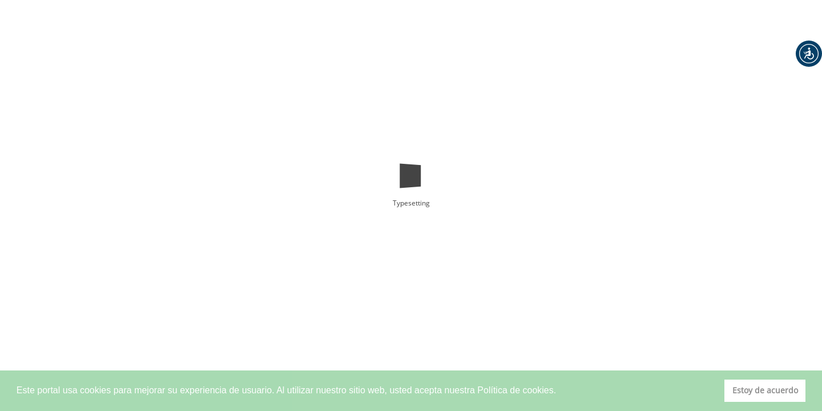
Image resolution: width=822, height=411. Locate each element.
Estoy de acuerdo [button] (765, 390)
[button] (809, 54)
